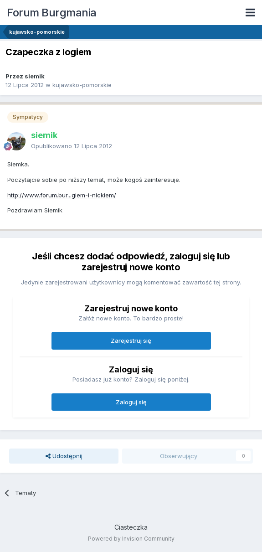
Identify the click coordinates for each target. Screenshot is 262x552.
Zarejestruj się (131, 340)
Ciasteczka (131, 527)
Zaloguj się (131, 402)
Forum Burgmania (52, 12)
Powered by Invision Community (131, 538)
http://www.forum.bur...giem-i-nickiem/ (61, 195)
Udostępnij (64, 456)
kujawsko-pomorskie (82, 84)
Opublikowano (71, 146)
